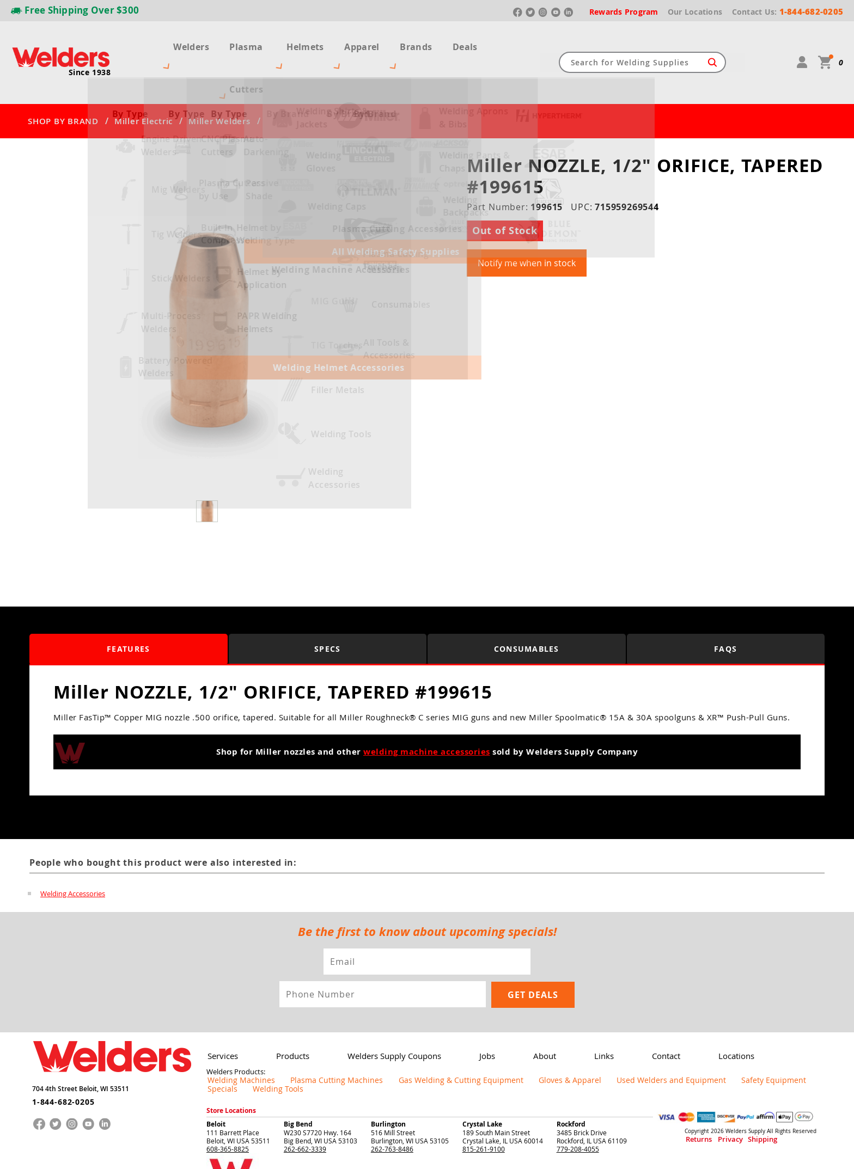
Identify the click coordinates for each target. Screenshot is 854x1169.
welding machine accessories (426, 712)
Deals (475, 42)
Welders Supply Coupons (385, 1015)
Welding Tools (774, 1039)
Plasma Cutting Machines (313, 1039)
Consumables (527, 609)
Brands (428, 42)
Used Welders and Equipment (591, 1039)
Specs (327, 609)
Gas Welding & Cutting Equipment (415, 1039)
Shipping (741, 1090)
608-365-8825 (227, 1099)
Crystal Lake (482, 1074)
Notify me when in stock (527, 224)
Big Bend (298, 1074)
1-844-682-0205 (59, 1057)
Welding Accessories (72, 854)
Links (585, 1015)
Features (128, 609)
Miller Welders (219, 81)
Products (288, 1015)
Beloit (215, 1074)
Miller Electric (143, 81)
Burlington (388, 1074)
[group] (208, 290)
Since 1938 (90, 52)
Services (221, 1015)
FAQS (725, 609)
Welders (180, 42)
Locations (710, 1015)
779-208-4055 (578, 1099)
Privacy (719, 1090)
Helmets (321, 42)
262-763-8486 (392, 1099)
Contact (643, 1015)
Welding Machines (234, 1039)
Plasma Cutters (250, 42)
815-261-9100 (483, 1099)
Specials (727, 1039)
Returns (695, 1090)
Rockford (571, 1074)
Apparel (376, 42)
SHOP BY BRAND (63, 81)
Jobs (475, 1015)
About (529, 1015)
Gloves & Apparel (506, 1039)
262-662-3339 (305, 1099)
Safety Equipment (675, 1039)
